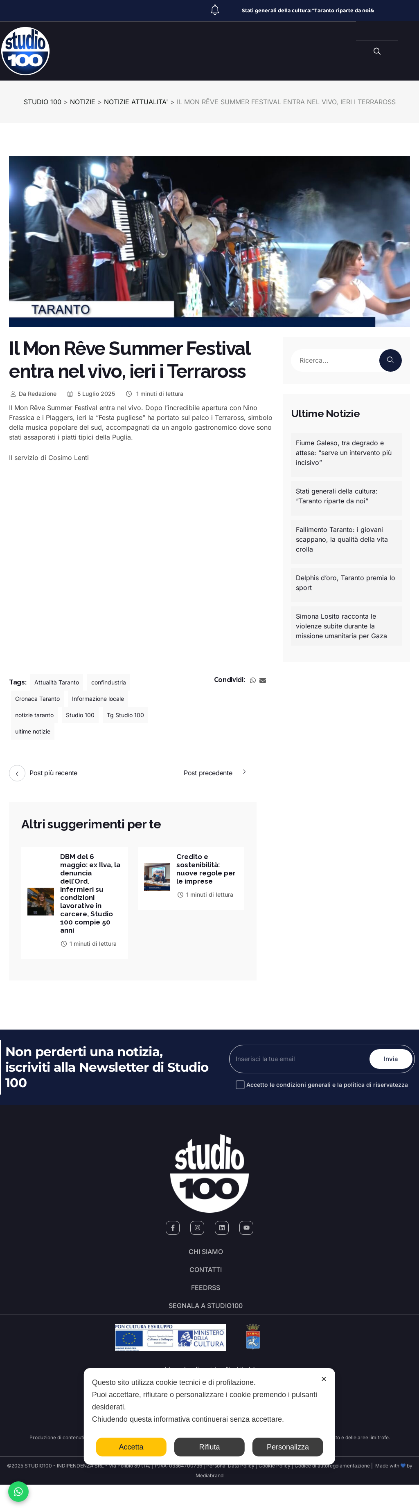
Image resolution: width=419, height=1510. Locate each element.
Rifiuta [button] (209, 1447)
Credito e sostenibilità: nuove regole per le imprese (203, 870)
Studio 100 (88, 715)
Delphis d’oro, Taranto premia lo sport (345, 583)
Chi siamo (206, 1259)
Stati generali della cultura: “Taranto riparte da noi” (337, 496)
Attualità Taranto (59, 682)
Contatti (205, 1282)
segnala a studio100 (206, 1328)
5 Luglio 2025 (90, 393)
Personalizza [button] (288, 1447)
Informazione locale (109, 699)
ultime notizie (35, 731)
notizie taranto (37, 715)
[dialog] (209, 1416)
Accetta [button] (131, 1447)
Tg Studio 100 (138, 715)
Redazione (32, 393)
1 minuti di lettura (154, 393)
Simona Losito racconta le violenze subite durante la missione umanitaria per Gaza (341, 626)
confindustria (117, 682)
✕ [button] (324, 1379)
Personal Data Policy (230, 1491)
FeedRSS (205, 1305)
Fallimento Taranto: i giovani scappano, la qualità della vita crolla (342, 539)
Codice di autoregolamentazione (331, 1491)
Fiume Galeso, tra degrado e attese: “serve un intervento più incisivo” (344, 453)
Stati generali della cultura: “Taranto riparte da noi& (308, 10)
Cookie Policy (275, 1491)
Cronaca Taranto (41, 699)
